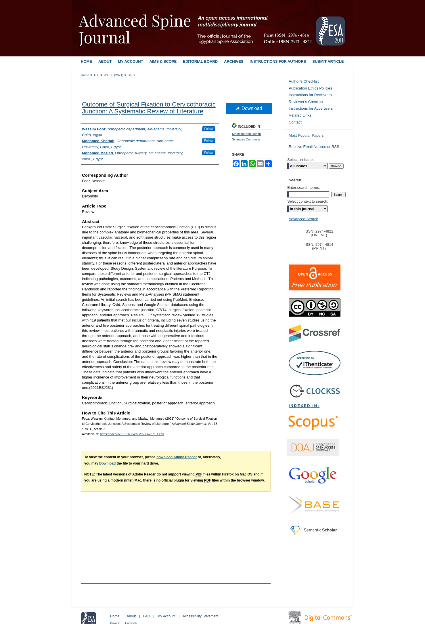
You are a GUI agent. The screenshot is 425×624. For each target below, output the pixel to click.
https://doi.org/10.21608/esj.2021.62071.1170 (132, 434)
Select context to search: (307, 201)
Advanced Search (303, 219)
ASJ (96, 75)
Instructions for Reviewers (310, 95)
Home (85, 75)
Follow (208, 128)
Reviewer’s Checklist (306, 102)
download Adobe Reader (176, 457)
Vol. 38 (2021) (113, 75)
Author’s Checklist (304, 81)
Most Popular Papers (306, 135)
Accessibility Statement (200, 616)
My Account (166, 616)
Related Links (300, 115)
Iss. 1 (131, 75)
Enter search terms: (303, 187)
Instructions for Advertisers (311, 108)
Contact (295, 122)
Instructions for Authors (278, 61)
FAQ (146, 616)
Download (249, 108)
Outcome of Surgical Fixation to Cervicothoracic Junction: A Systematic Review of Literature (149, 108)
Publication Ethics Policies (310, 88)
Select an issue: (300, 159)
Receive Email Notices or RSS (314, 146)
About (131, 616)
